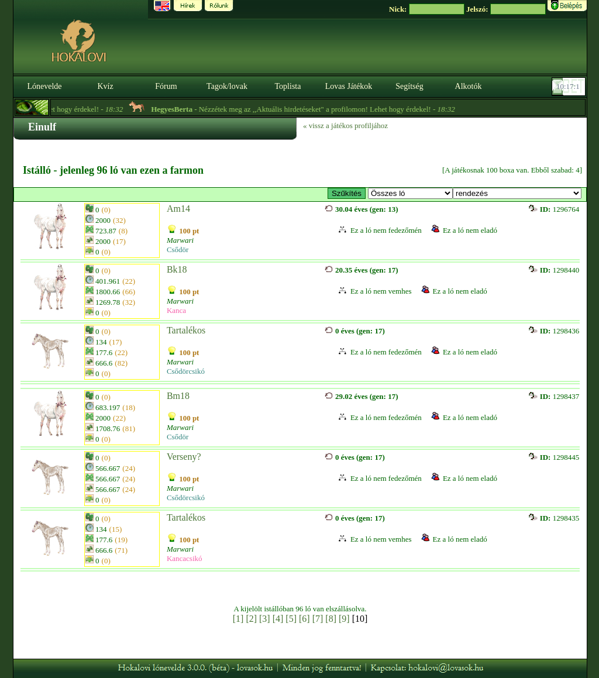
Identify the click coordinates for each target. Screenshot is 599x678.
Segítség (409, 86)
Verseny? (184, 457)
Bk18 (177, 269)
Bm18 (178, 396)
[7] (317, 619)
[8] (330, 619)
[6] (304, 619)
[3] (264, 619)
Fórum (166, 86)
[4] (278, 619)
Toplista (288, 86)
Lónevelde (44, 86)
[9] (344, 619)
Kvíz (105, 86)
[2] (251, 619)
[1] (238, 619)
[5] (291, 619)
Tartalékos (186, 330)
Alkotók (468, 86)
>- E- (410, 193)
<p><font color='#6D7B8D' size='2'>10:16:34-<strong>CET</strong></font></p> (569, 86)
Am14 (178, 209)
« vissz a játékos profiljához (345, 125)
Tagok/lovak (226, 86)
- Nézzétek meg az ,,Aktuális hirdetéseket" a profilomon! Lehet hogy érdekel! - (319, 109)
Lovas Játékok (348, 86)
